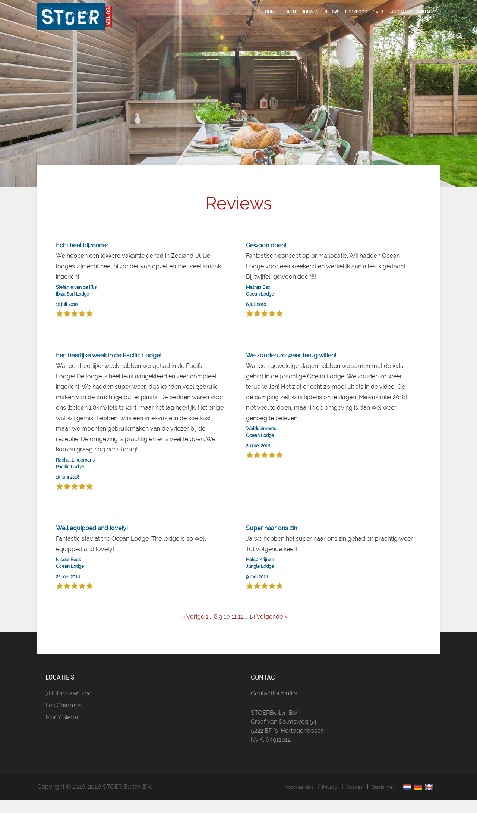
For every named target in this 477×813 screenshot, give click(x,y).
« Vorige (193, 630)
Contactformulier (274, 706)
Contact (425, 19)
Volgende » (272, 630)
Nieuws (331, 19)
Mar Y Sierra (61, 730)
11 (234, 630)
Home (271, 19)
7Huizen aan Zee (68, 706)
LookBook (356, 19)
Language (399, 19)
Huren (289, 19)
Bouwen (310, 19)
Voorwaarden (299, 800)
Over (378, 19)
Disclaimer (383, 800)
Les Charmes (63, 718)
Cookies (354, 800)
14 (252, 630)
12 (241, 630)
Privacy (329, 800)
